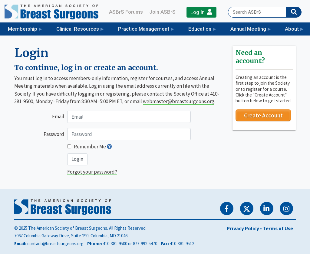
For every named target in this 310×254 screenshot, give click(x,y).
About (292, 29)
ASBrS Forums (126, 12)
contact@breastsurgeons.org (55, 243)
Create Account (263, 115)
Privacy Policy (243, 228)
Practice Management (143, 29)
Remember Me (90, 146)
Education (199, 29)
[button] (109, 146)
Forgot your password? (92, 171)
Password (54, 134)
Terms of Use (278, 228)
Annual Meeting (248, 29)
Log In (201, 12)
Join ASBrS (162, 12)
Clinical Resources (77, 29)
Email (58, 116)
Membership (22, 29)
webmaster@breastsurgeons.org (178, 101)
